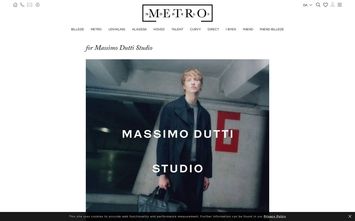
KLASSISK (139, 29)
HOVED (159, 29)
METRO (96, 29)
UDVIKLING (116, 29)
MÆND (248, 29)
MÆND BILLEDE (272, 29)
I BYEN (231, 29)
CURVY (195, 29)
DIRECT (213, 29)
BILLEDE (77, 29)
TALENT (177, 29)
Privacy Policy (275, 216)
